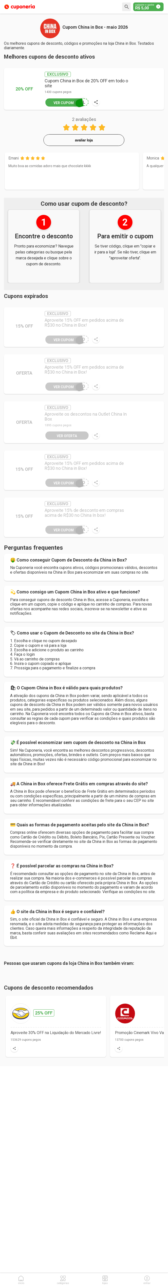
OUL (65, 102)
